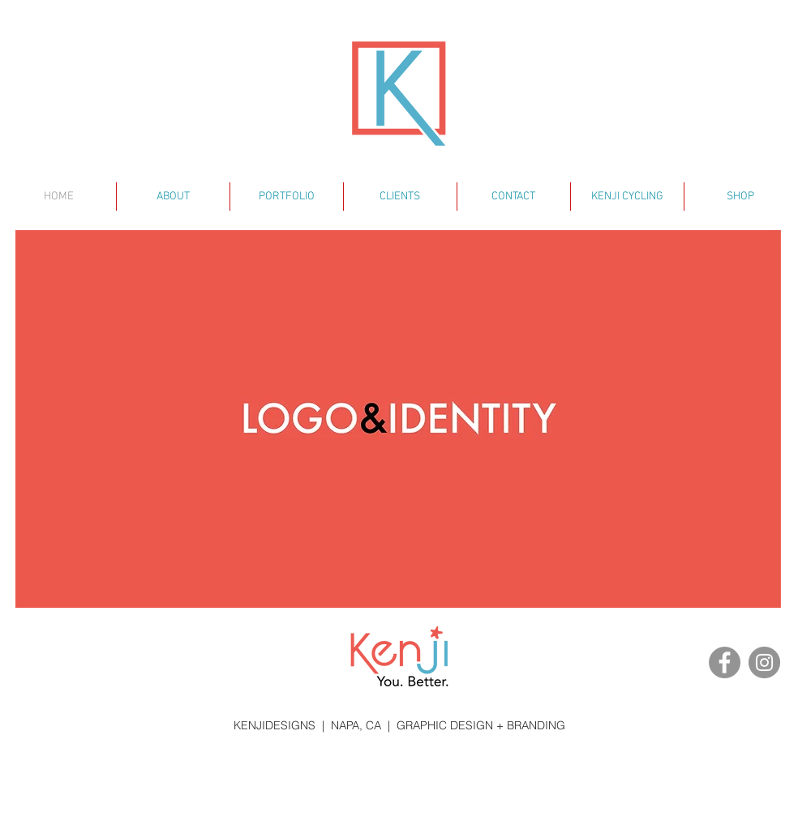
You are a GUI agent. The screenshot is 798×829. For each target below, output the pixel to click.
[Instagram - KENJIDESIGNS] (764, 662)
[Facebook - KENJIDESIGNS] (724, 662)
